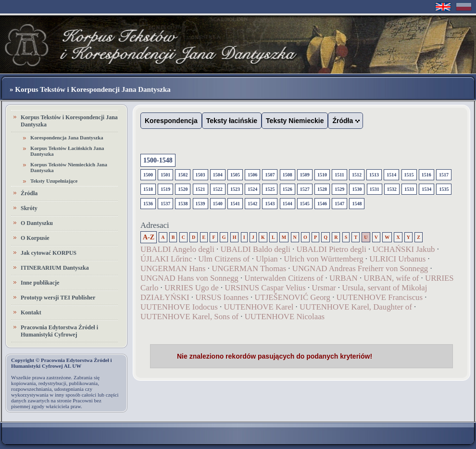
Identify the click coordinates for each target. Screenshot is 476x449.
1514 (391, 174)
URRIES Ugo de (191, 287)
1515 (409, 174)
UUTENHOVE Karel (258, 307)
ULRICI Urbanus (397, 258)
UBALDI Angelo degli (177, 249)
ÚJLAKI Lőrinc (166, 258)
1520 (183, 189)
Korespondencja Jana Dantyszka (66, 137)
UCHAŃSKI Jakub (403, 249)
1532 (392, 189)
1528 (322, 189)
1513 (374, 174)
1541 (235, 203)
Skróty (29, 208)
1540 (218, 203)
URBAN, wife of (391, 278)
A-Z (148, 237)
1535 (444, 189)
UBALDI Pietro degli (331, 249)
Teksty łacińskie (231, 121)
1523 (235, 189)
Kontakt (31, 312)
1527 (305, 189)
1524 (252, 189)
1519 (165, 189)
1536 (148, 203)
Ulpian (267, 258)
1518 (148, 189)
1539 (200, 203)
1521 (200, 189)
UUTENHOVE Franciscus (380, 297)
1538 (183, 203)
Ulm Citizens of (224, 258)
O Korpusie (35, 238)
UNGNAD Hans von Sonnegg (189, 278)
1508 (287, 174)
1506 (252, 174)
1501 (165, 174)
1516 (426, 174)
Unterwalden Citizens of (283, 278)
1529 (339, 189)
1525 (270, 189)
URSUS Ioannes (221, 297)
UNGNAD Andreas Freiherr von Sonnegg (360, 268)
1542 (252, 203)
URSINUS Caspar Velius (265, 287)
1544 (287, 203)
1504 (218, 174)
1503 (200, 174)
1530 (357, 189)
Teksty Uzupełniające (53, 181)
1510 (322, 174)
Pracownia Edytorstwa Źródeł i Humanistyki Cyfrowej (59, 331)
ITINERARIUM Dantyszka (55, 267)
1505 (235, 174)
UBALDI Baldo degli (255, 249)
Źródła (29, 193)
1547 (339, 203)
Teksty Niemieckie (295, 121)
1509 (305, 174)
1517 (444, 174)
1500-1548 (158, 160)
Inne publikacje (40, 282)
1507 (270, 174)
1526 (287, 189)
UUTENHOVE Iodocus (179, 307)
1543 (270, 203)
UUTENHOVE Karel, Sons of (189, 316)
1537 (165, 203)
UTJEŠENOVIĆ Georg (292, 297)
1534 (426, 189)
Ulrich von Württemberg (324, 258)
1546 (322, 203)
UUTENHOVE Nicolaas (285, 316)
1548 (357, 203)
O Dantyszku (37, 223)
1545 (305, 203)
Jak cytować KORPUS (48, 252)
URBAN (343, 278)
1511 (339, 174)
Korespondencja (171, 121)
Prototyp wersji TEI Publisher (58, 297)
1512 (357, 174)
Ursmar (324, 287)
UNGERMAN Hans (173, 268)
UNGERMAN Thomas (249, 268)
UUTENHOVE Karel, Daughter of (356, 307)
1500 (148, 174)
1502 (183, 174)
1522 (218, 189)
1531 (374, 189)
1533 (409, 189)
